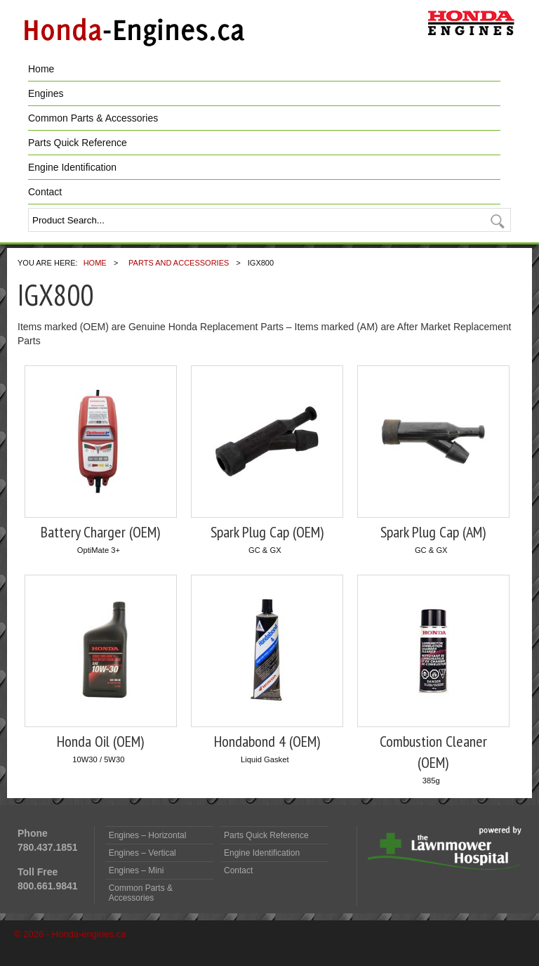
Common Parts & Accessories (93, 118)
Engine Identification (72, 167)
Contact (45, 191)
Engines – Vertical (142, 853)
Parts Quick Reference (77, 142)
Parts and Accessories (178, 263)
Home (41, 68)
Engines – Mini (136, 870)
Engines (46, 93)
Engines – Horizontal (148, 835)
